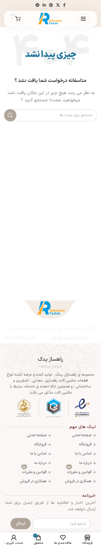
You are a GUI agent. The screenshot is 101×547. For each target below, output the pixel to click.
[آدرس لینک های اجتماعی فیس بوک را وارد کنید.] (64, 5)
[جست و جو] (50, 115)
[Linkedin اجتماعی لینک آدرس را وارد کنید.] (44, 5)
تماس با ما (85, 453)
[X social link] (57, 5)
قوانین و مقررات (81, 471)
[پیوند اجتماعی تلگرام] (37, 5)
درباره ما (87, 463)
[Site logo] (50, 19)
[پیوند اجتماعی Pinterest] (50, 5)
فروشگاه (87, 444)
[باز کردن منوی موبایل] (83, 18)
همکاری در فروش (80, 481)
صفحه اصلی (84, 435)
